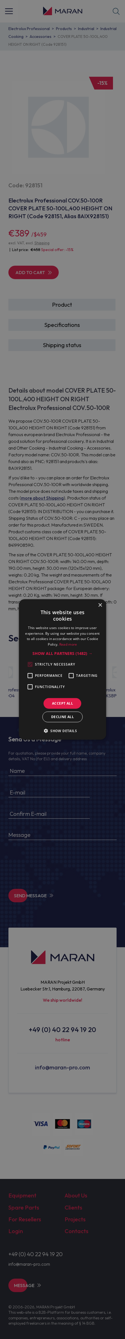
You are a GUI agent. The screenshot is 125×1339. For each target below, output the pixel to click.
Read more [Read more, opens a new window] (68, 644)
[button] (62, 653)
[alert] (62, 669)
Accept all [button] (62, 703)
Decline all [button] (62, 716)
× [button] (100, 605)
